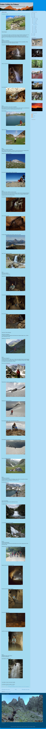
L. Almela (34, 115)
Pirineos (17, 686)
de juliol (34, 23)
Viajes (25, 686)
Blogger (34, 726)
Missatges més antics (25, 689)
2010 (33, 17)
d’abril (34, 28)
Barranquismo (10, 686)
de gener (34, 32)
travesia (23, 686)
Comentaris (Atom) (8, 691)
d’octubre (34, 20)
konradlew (25, 726)
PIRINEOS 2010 (5, 14)
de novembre (35, 19)
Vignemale (27, 686)
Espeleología (14, 686)
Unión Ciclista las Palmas (9, 4)
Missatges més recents (6, 689)
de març (34, 29)
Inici (16, 689)
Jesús (33, 114)
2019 (33, 13)
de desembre (35, 18)
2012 (33, 14)
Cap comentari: (12, 685)
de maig (34, 27)
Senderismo (19, 686)
